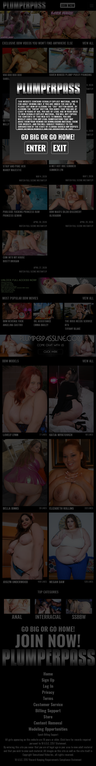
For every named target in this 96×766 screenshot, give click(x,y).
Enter (36, 148)
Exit (60, 148)
